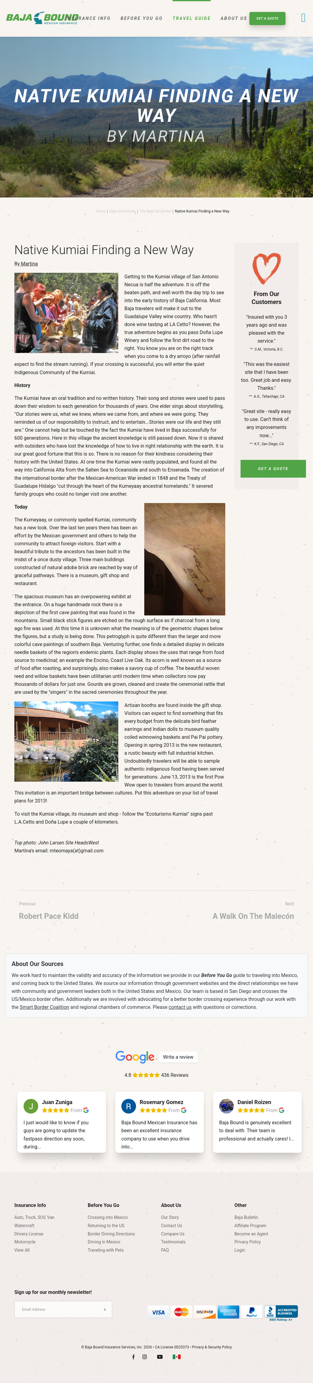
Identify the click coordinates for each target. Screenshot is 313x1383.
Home (101, 211)
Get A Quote (267, 18)
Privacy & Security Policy (212, 1347)
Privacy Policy (247, 1241)
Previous (49, 912)
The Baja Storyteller (155, 211)
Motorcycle (24, 1241)
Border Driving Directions (111, 1233)
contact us (180, 1007)
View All (22, 1250)
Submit (105, 1309)
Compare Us (173, 1233)
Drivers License (28, 1233)
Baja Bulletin (246, 1217)
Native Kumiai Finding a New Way (202, 211)
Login (239, 1250)
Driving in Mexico (104, 1241)
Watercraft (24, 1225)
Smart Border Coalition (44, 1007)
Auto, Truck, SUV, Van (34, 1217)
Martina (29, 264)
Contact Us (171, 1225)
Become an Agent (251, 1233)
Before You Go (142, 18)
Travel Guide (192, 18)
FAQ (165, 1250)
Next (253, 912)
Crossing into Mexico (108, 1217)
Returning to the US (106, 1225)
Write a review (178, 1057)
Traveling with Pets (105, 1250)
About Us (234, 18)
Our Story (170, 1217)
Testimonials (173, 1241)
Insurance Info (88, 18)
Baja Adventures (122, 211)
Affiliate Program (250, 1225)
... (39, 1147)
